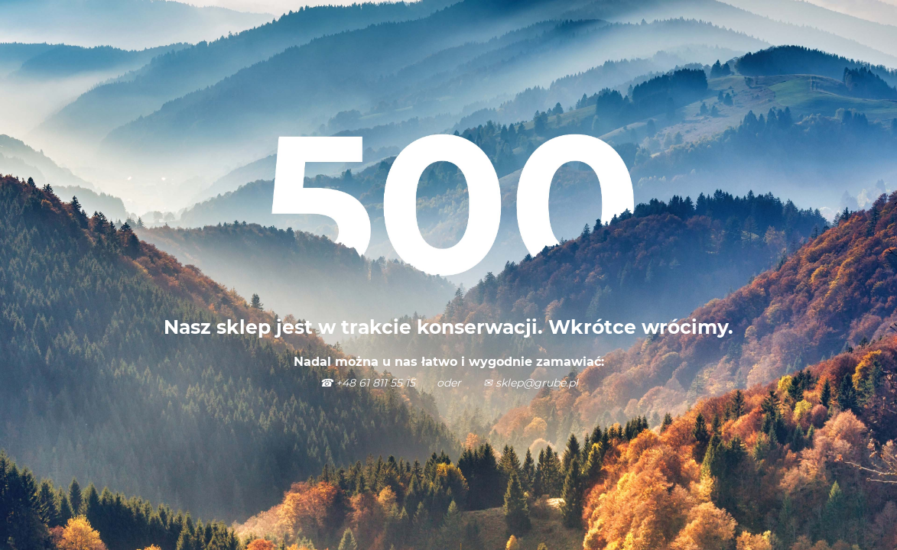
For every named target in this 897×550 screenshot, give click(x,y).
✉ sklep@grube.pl (530, 383)
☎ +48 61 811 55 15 (369, 383)
